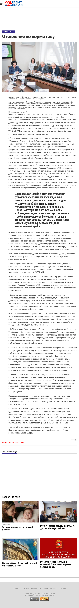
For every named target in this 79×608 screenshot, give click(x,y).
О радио (16, 588)
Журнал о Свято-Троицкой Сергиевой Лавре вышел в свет (19, 564)
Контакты (53, 588)
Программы (25, 588)
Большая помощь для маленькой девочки (17, 528)
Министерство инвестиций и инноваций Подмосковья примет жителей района (55, 564)
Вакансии (62, 588)
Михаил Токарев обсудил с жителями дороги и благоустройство (57, 527)
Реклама (34, 588)
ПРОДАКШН (44, 588)
